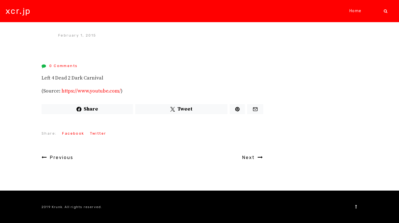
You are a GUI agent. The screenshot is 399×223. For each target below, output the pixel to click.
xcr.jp (18, 11)
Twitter (98, 133)
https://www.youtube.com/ (91, 91)
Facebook (73, 133)
